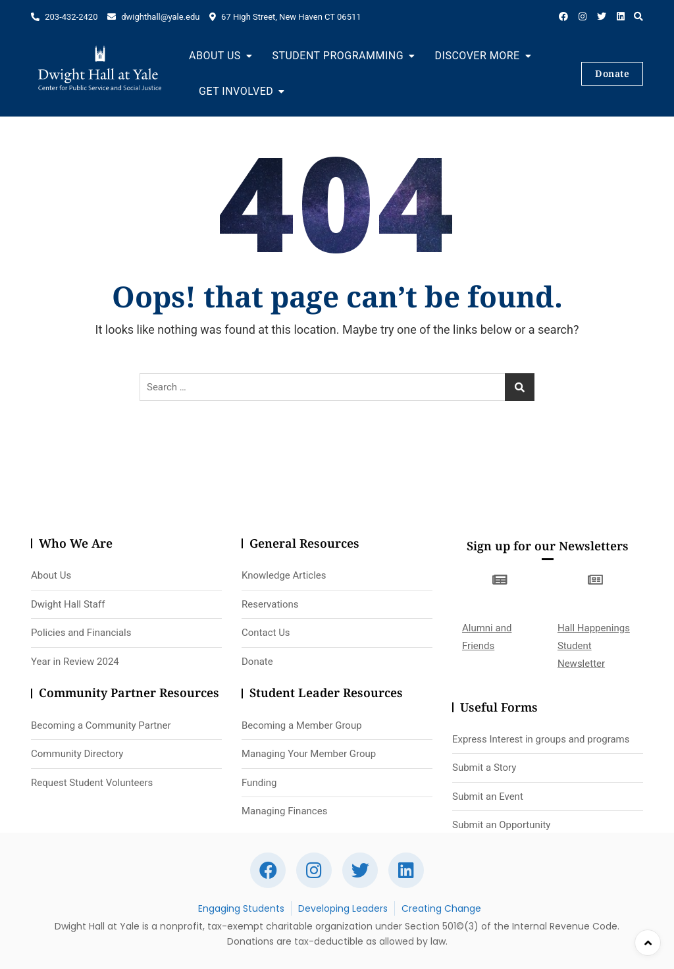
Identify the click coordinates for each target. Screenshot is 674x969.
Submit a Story (484, 767)
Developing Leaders (343, 908)
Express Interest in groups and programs (541, 739)
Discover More (477, 55)
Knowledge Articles (284, 575)
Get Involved (236, 91)
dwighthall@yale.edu (153, 17)
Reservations (270, 604)
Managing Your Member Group (309, 754)
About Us (215, 55)
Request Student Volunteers (92, 783)
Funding (259, 783)
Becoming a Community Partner (101, 725)
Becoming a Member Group (302, 725)
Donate (612, 73)
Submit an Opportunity (501, 825)
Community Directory (77, 754)
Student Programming (337, 55)
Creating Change (441, 908)
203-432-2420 (64, 17)
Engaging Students (241, 908)
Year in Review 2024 (75, 662)
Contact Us (266, 633)
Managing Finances (284, 811)
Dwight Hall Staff (68, 604)
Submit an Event (487, 796)
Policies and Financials (81, 633)
